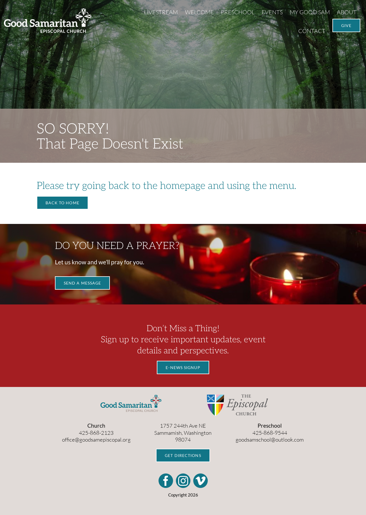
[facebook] (166, 480)
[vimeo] (200, 480)
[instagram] (183, 480)
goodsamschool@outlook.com (270, 439)
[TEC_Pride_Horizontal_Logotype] (237, 397)
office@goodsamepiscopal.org (96, 439)
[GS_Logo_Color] (131, 397)
